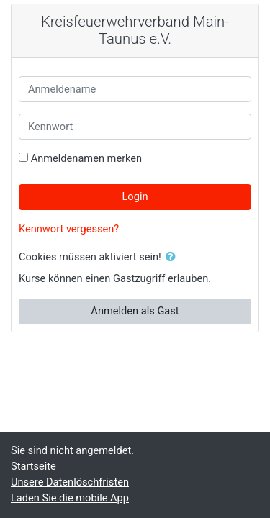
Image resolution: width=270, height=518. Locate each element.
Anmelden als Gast (135, 310)
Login (135, 196)
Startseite (33, 466)
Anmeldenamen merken (87, 158)
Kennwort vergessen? (69, 228)
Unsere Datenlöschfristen (70, 482)
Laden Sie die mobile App (70, 497)
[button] (173, 257)
